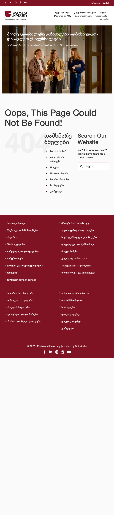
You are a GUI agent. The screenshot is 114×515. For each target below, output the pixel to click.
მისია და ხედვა (16, 223)
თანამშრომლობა (72, 300)
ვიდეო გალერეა (71, 321)
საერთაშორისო (59, 179)
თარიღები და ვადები (20, 300)
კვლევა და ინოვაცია (74, 258)
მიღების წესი (69, 251)
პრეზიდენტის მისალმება (22, 230)
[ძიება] (81, 166)
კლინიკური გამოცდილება (77, 230)
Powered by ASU (60, 173)
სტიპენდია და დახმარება (22, 314)
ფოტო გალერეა (70, 314)
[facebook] (6, 2)
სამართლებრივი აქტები (21, 279)
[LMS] (20, 2)
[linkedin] (10, 2)
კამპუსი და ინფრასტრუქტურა (25, 265)
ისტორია (12, 237)
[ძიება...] (93, 166)
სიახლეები (57, 185)
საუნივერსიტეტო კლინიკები (79, 237)
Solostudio (81, 346)
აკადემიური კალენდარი (76, 265)
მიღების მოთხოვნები (20, 293)
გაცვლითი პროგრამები (75, 293)
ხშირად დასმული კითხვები (24, 321)
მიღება (54, 167)
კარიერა (12, 272)
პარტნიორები (15, 258)
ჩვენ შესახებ (58, 151)
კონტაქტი (56, 191)
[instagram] (15, 2)
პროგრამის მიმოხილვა (75, 223)
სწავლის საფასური (18, 307)
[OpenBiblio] (25, 2)
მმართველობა (16, 244)
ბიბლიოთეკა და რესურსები (78, 272)
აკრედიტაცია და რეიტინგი (23, 251)
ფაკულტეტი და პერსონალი (78, 244)
